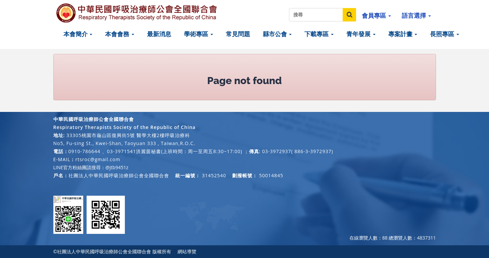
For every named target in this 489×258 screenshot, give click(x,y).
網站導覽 (187, 251)
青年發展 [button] (361, 34)
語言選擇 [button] (416, 15)
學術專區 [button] (198, 34)
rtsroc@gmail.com (97, 159)
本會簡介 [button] (78, 34)
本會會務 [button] (119, 34)
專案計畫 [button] (403, 34)
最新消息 (159, 34)
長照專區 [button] (444, 34)
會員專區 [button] (376, 15)
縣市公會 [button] (277, 34)
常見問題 (238, 34)
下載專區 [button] (319, 34)
